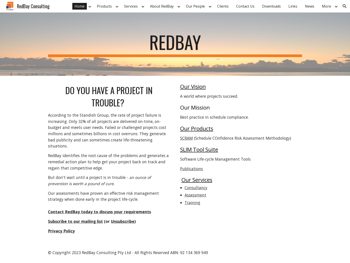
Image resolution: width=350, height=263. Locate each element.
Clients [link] (223, 6)
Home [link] (80, 6)
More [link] (326, 6)
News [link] (309, 6)
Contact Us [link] (245, 6)
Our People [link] (195, 6)
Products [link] (104, 6)
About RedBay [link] (162, 6)
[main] (175, 44)
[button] (344, 6)
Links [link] (292, 6)
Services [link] (131, 6)
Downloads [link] (271, 6)
